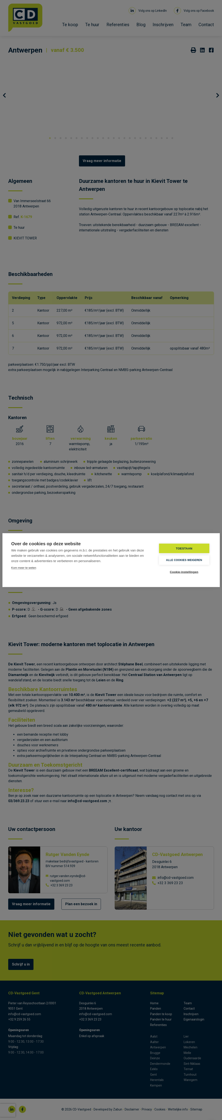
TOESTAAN (184, 548)
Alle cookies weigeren (184, 560)
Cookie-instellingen (184, 571)
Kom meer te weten (23, 567)
